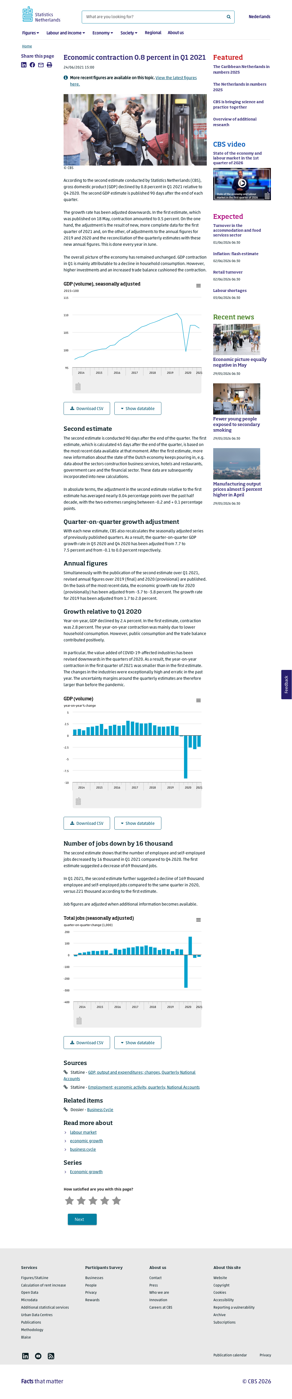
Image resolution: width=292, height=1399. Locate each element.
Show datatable (138, 409)
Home (27, 46)
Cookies (219, 1293)
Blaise (26, 1337)
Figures (29, 33)
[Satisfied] (105, 1200)
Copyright (221, 1285)
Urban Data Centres (37, 1315)
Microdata (29, 1300)
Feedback (287, 684)
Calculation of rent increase (43, 1285)
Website (220, 1278)
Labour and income (63, 33)
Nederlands (259, 17)
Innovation (158, 1300)
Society (127, 33)
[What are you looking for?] (158, 17)
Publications (31, 1322)
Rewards (92, 1300)
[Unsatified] (81, 1200)
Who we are (159, 1293)
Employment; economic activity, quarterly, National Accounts (144, 1088)
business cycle (83, 1150)
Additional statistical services (45, 1307)
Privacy (91, 1293)
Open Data (29, 1293)
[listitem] (24, 65)
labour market (83, 1133)
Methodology (32, 1330)
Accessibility (223, 1300)
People (91, 1285)
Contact (155, 1278)
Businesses (94, 1278)
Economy (101, 33)
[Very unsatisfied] (69, 1200)
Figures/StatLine (34, 1278)
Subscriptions (224, 1322)
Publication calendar (230, 1355)
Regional (153, 33)
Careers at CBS (160, 1307)
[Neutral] (93, 1200)
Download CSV (86, 409)
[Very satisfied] (116, 1200)
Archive (219, 1315)
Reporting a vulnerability (234, 1307)
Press (153, 1285)
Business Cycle (100, 1110)
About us (176, 33)
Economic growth (86, 1172)
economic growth (86, 1141)
